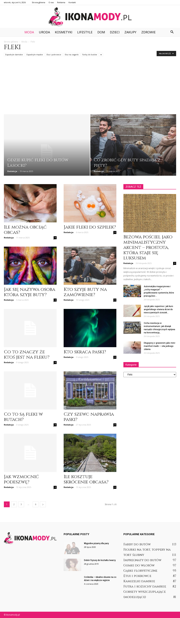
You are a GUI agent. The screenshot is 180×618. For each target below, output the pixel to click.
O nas (51, 2)
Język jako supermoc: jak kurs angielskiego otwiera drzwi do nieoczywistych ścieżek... (158, 309)
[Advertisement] (90, 88)
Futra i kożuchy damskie (144, 586)
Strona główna (38, 2)
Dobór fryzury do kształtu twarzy (100, 560)
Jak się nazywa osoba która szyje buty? (29, 292)
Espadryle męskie (35, 54)
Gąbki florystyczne (140, 571)
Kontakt (72, 2)
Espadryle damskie (14, 54)
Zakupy (130, 32)
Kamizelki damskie (139, 581)
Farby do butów (89, 54)
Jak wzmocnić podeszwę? (21, 479)
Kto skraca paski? (85, 352)
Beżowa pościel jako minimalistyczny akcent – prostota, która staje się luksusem (147, 247)
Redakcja (12, 171)
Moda (29, 32)
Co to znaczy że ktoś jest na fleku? (26, 354)
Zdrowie (148, 32)
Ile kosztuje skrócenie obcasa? (86, 479)
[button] (172, 32)
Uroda (44, 32)
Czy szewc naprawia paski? (89, 417)
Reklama (61, 2)
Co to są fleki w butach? (23, 417)
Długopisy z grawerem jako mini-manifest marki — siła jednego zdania (160, 346)
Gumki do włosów (139, 565)
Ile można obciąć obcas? (25, 230)
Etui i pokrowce (54, 54)
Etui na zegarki (72, 54)
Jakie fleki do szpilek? (90, 227)
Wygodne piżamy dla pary (96, 543)
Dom (101, 32)
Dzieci (115, 32)
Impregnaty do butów (142, 560)
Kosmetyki (63, 32)
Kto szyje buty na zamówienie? (85, 292)
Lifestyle (84, 32)
